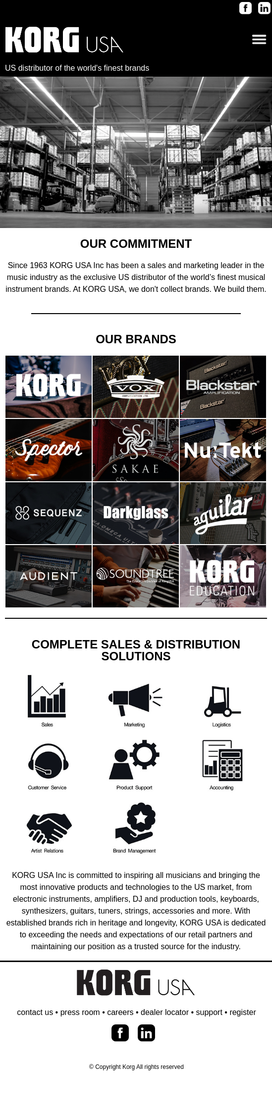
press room (80, 1012)
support (209, 1012)
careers (120, 1012)
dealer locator (165, 1012)
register (242, 1012)
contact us (35, 1012)
